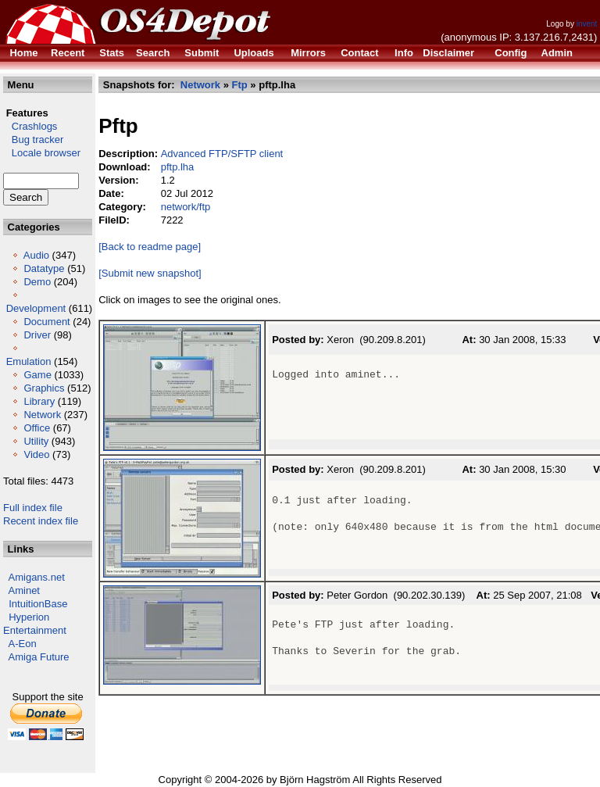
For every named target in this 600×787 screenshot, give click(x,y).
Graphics (43, 388)
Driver (37, 335)
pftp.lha (178, 167)
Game (37, 375)
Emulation (29, 361)
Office (36, 428)
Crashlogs (30, 126)
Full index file (32, 507)
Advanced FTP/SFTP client (222, 153)
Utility (35, 441)
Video (36, 454)
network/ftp (186, 207)
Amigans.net (37, 577)
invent (587, 24)
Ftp (240, 85)
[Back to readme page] (149, 246)
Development (36, 308)
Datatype (43, 268)
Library (39, 401)
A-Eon (23, 643)
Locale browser (41, 153)
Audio (36, 255)
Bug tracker (33, 139)
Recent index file (40, 521)
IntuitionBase (38, 604)
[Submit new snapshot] (150, 273)
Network (42, 414)
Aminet (24, 590)
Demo (37, 282)
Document (46, 321)
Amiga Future (39, 657)
